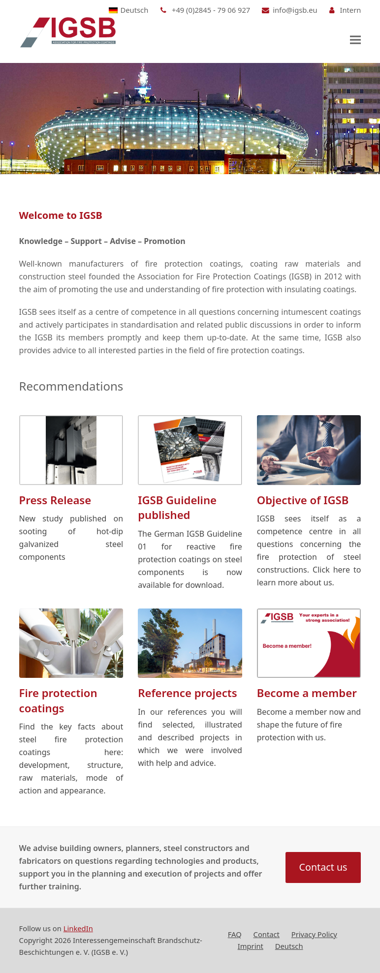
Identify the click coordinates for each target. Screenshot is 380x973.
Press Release (55, 499)
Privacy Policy (314, 934)
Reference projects (187, 692)
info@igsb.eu (295, 10)
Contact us (323, 867)
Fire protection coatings (58, 700)
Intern (350, 10)
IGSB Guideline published (177, 507)
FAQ (235, 934)
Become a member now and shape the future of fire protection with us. (309, 724)
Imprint (250, 946)
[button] (355, 39)
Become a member (307, 692)
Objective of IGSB (303, 499)
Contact (266, 934)
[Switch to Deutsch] (129, 10)
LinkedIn (78, 928)
